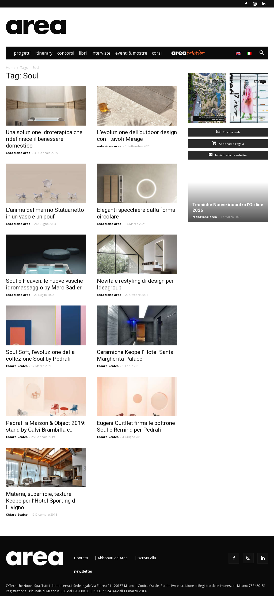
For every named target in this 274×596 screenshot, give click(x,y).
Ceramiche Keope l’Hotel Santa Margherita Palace (135, 355)
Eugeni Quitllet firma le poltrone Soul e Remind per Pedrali (136, 426)
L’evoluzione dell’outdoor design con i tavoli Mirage (137, 135)
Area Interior (188, 53)
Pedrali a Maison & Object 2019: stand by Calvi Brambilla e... (45, 426)
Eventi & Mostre (131, 53)
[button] (261, 53)
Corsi (157, 53)
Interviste (101, 53)
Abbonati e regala (228, 144)
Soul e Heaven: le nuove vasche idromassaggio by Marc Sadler (44, 284)
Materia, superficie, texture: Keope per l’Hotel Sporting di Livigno (41, 501)
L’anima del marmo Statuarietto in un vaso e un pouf (45, 213)
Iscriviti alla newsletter (228, 155)
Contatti (81, 557)
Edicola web (228, 132)
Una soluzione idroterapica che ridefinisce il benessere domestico (44, 139)
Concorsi (65, 53)
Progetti (22, 53)
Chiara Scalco (17, 366)
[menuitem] (249, 53)
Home (10, 67)
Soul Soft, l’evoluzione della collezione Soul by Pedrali (40, 355)
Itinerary (43, 53)
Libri (83, 53)
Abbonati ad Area (113, 557)
